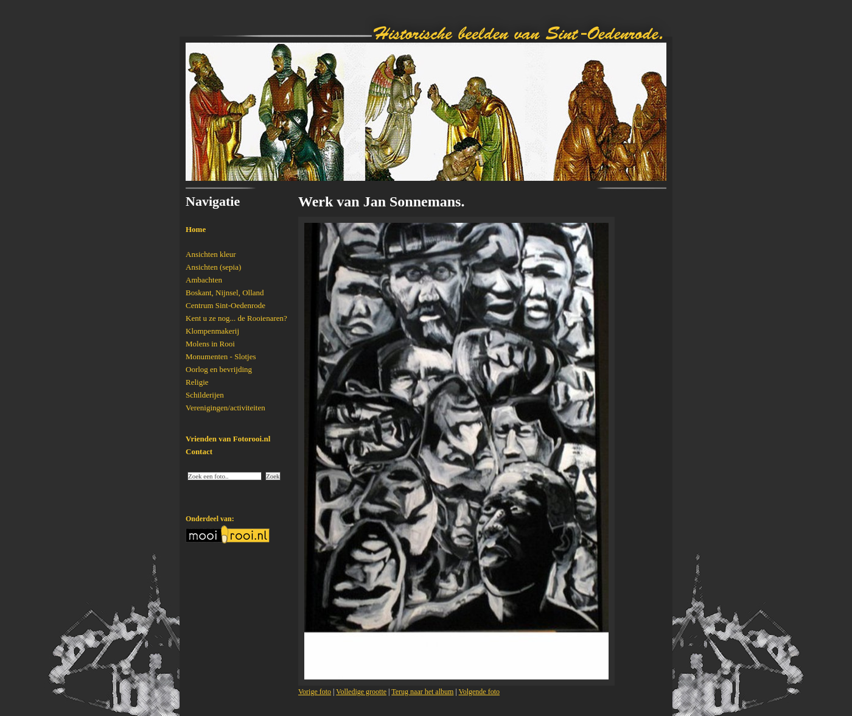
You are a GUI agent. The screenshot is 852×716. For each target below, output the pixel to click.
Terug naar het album (422, 691)
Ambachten (204, 279)
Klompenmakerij (212, 330)
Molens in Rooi (210, 343)
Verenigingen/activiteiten (225, 407)
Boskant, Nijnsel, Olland (225, 292)
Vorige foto (314, 691)
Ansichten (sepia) (213, 267)
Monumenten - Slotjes (221, 356)
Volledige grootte (361, 691)
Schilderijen (205, 394)
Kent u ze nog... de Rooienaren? (236, 318)
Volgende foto (479, 691)
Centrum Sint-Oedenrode (225, 305)
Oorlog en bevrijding (219, 369)
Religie (197, 382)
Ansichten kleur (211, 254)
